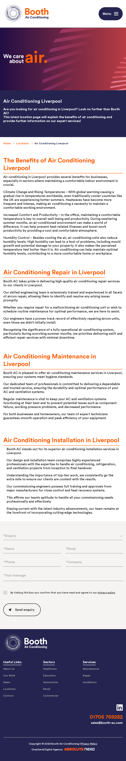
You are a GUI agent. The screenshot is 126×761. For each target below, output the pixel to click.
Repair (87, 675)
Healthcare (50, 669)
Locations (22, 143)
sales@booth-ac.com (107, 723)
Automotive (50, 682)
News (6, 682)
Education (49, 675)
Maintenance (91, 669)
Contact (8, 695)
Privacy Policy (89, 744)
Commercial (50, 695)
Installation (90, 682)
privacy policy (106, 592)
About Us (9, 669)
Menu (111, 13)
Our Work (9, 675)
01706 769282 (106, 717)
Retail (46, 689)
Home (7, 143)
